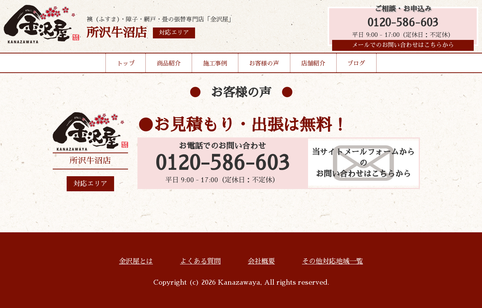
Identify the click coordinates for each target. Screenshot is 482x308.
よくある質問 (200, 261)
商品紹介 (169, 66)
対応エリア (90, 183)
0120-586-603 (403, 23)
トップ (126, 66)
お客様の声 (264, 66)
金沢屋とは (136, 261)
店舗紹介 (313, 66)
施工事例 (215, 66)
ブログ (356, 66)
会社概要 (261, 261)
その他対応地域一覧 (332, 261)
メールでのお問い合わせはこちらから (403, 47)
